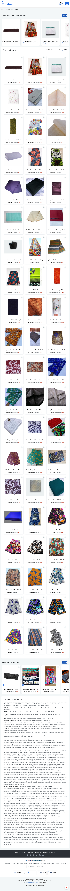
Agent (52, 872)
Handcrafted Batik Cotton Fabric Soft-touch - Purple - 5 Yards (35, 440)
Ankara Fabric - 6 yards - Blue (35, 530)
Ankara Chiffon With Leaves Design (35, 260)
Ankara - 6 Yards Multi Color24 (35, 650)
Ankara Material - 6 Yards (13, 620)
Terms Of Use (15, 863)
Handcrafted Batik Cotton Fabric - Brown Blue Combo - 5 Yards (35, 380)
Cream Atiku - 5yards (57, 140)
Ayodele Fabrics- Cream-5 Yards (56, 110)
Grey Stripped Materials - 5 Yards (57, 410)
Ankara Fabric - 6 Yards (35, 80)
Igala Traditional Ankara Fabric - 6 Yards (56, 260)
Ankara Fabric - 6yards (35, 290)
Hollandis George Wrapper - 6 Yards (13, 470)
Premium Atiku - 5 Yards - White (13, 170)
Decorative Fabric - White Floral (13, 110)
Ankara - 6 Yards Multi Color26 (35, 590)
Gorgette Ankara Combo (56, 440)
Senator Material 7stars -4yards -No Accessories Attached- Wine (56, 230)
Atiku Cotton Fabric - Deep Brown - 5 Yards (13, 80)
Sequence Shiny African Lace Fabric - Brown (13, 350)
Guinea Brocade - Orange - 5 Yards (56, 290)
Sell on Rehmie (50, 863)
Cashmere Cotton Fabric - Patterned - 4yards (35, 500)
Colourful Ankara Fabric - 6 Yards (35, 170)
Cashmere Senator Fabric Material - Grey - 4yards (35, 110)
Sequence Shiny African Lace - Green (13, 410)
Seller (42, 872)
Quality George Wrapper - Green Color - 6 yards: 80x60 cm (35, 470)
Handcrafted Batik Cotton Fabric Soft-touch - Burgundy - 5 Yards (13, 500)
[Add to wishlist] (19, 667)
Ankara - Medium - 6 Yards (56, 530)
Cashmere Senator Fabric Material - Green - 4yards (56, 500)
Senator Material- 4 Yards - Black (35, 200)
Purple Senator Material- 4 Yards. (56, 200)
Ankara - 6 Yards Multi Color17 (56, 560)
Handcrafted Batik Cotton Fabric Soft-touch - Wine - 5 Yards (13, 380)
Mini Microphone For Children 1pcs (50, 689)
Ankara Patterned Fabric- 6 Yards (57, 590)
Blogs (25, 852)
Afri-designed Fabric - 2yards (56, 320)
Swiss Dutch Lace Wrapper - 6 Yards (35, 140)
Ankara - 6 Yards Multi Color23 (13, 590)
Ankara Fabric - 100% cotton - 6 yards (35, 620)
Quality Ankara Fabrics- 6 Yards (56, 170)
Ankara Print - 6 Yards (13, 560)
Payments (30, 852)
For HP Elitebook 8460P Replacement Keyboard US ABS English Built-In (11, 689)
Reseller (57, 863)
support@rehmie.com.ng (31, 882)
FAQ (22, 852)
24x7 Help (63, 863)
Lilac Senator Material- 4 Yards (13, 200)
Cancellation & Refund (33, 863)
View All (65, 15)
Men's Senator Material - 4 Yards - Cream (35, 230)
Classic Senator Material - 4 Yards (35, 350)
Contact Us (52, 852)
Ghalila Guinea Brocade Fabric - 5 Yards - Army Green (13, 140)
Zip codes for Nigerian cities (41, 852)
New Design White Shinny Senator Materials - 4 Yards (13, 440)
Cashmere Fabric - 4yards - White (57, 80)
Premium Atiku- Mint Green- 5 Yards (13, 230)
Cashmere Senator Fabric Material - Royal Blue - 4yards (13, 530)
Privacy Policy (23, 863)
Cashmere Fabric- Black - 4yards (13, 260)
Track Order (43, 863)
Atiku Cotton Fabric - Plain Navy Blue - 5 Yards (13, 320)
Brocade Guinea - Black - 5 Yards (35, 410)
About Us (17, 852)
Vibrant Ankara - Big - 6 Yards (57, 620)
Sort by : (48, 49)
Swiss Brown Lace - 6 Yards (35, 320)
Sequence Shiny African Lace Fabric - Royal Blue (56, 380)
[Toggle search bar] (63, 3)
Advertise (32, 872)
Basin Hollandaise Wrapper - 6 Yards (56, 350)
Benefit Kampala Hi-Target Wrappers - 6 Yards (56, 470)
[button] (67, 3)
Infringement (7, 863)
